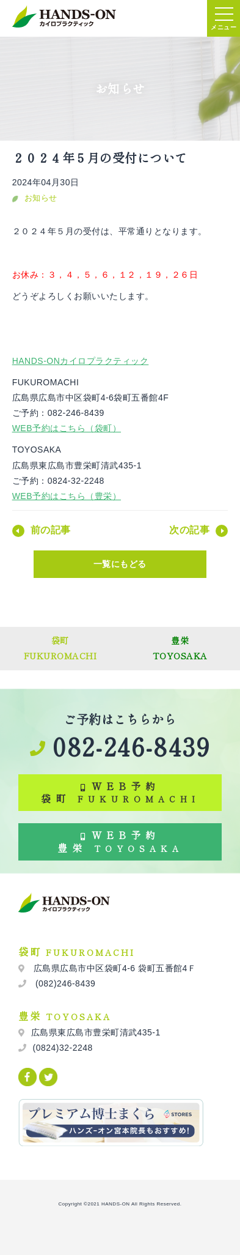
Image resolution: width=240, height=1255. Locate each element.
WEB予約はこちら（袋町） (66, 428)
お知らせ (40, 197)
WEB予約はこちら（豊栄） (66, 496)
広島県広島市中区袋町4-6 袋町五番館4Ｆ (114, 968)
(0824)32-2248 (63, 1048)
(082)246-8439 (64, 983)
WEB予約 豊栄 (120, 841)
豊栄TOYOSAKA (180, 648)
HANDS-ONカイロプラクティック (80, 361)
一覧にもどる (120, 564)
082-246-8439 (120, 746)
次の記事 (189, 530)
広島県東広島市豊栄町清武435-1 (96, 1032)
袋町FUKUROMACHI (60, 648)
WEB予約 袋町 (120, 792)
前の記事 (51, 530)
